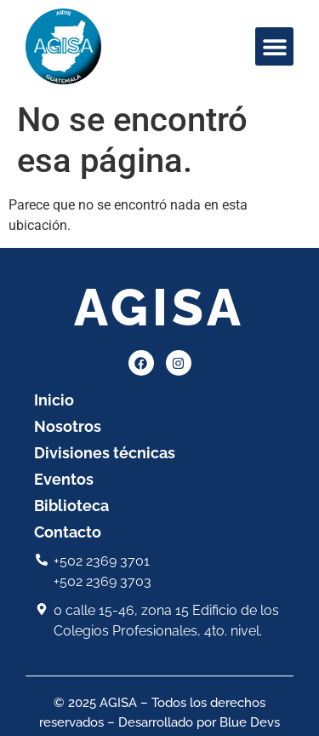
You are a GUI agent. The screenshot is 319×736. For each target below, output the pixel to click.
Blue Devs (249, 722)
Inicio (54, 400)
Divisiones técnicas (104, 453)
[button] (274, 46)
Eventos (64, 479)
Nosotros (67, 426)
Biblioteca (71, 506)
